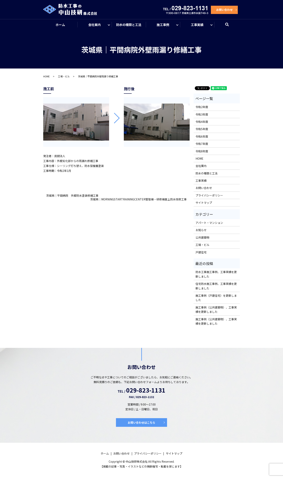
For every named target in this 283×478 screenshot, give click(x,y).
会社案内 (94, 24)
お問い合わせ (224, 10)
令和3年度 (202, 115)
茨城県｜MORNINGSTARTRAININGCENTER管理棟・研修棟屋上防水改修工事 (138, 199)
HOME (46, 76)
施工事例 (163, 24)
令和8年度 (202, 151)
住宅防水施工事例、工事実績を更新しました (216, 286)
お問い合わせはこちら (141, 423)
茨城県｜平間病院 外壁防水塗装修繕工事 (72, 196)
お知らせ (201, 230)
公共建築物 (202, 238)
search (229, 26)
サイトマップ (204, 203)
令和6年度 (202, 137)
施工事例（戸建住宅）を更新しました (216, 298)
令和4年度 (202, 122)
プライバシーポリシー (209, 195)
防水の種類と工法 (128, 24)
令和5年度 (202, 129)
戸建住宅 (201, 252)
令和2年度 (202, 107)
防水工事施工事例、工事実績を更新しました (216, 274)
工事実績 (197, 24)
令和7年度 (202, 144)
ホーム (60, 24)
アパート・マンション (209, 223)
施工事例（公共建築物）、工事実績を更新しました (216, 310)
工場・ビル (64, 76)
